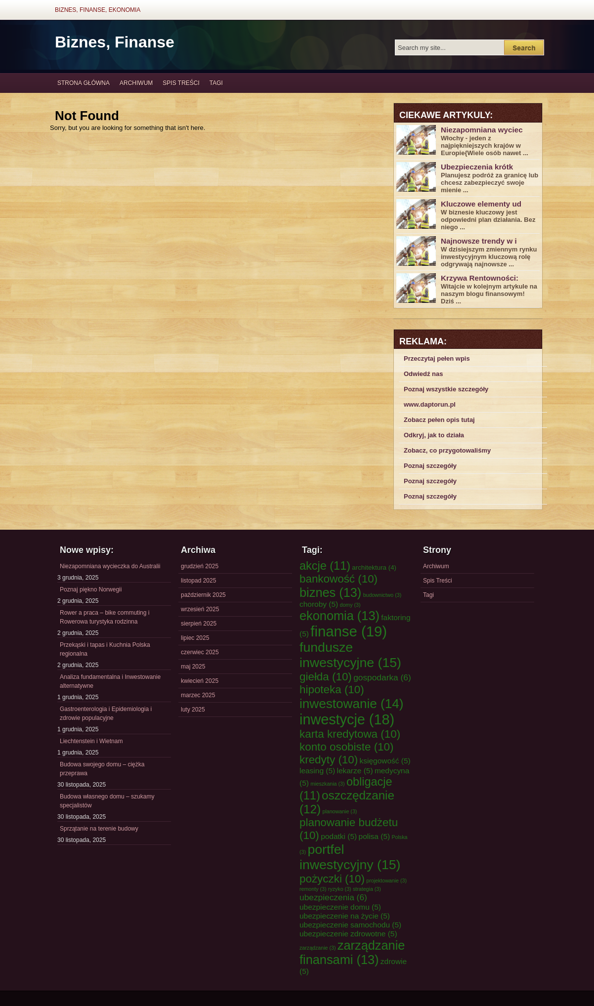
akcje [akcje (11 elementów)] (324, 565)
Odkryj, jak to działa (434, 435)
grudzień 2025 (199, 566)
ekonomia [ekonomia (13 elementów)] (339, 616)
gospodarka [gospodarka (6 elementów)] (382, 677)
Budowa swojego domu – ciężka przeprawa (102, 769)
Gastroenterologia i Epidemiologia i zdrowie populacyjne (106, 713)
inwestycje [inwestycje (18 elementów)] (346, 719)
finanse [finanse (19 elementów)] (348, 631)
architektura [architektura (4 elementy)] (374, 567)
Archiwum (136, 83)
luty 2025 (193, 709)
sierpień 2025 (198, 623)
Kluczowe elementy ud (481, 204)
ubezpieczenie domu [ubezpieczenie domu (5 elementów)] (340, 907)
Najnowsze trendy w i (479, 241)
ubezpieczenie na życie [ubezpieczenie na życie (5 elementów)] (344, 916)
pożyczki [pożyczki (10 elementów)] (332, 879)
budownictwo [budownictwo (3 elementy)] (382, 595)
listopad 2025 (198, 580)
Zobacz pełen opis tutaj (439, 419)
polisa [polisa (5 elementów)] (374, 836)
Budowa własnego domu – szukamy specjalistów (107, 801)
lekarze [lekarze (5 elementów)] (355, 770)
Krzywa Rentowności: (479, 278)
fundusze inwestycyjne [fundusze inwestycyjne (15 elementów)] (350, 655)
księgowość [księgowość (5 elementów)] (385, 760)
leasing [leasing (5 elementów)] (317, 770)
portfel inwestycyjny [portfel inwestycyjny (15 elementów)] (349, 857)
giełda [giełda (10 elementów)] (325, 677)
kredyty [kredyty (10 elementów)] (328, 760)
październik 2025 (203, 594)
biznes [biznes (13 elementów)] (330, 592)
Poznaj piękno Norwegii (91, 589)
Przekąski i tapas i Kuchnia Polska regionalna (105, 649)
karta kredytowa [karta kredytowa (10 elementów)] (349, 734)
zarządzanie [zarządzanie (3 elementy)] (317, 948)
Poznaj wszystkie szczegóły (446, 389)
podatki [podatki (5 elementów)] (339, 836)
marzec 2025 (198, 695)
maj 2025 (193, 666)
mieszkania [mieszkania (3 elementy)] (327, 784)
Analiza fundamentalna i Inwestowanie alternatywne (110, 681)
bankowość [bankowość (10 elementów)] (338, 579)
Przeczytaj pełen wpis (437, 358)
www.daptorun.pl (430, 404)
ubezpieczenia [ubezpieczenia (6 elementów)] (333, 897)
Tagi (216, 83)
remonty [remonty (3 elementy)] (312, 889)
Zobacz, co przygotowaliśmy (447, 450)
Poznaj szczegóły (430, 465)
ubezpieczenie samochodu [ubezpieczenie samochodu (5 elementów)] (350, 925)
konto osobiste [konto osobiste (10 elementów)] (346, 747)
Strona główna (83, 83)
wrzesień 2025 (200, 609)
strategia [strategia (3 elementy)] (367, 889)
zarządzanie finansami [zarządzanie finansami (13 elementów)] (352, 952)
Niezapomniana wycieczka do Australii (110, 566)
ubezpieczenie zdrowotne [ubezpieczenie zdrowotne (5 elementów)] (348, 933)
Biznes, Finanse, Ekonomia (97, 9)
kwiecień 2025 (199, 680)
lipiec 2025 (195, 637)
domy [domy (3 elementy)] (350, 605)
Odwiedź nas (423, 373)
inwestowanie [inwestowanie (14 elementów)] (351, 703)
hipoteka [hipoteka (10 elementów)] (331, 689)
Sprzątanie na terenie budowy (99, 828)
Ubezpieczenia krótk (477, 167)
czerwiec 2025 (200, 652)
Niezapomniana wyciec (482, 130)
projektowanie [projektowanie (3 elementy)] (386, 880)
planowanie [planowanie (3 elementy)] (339, 811)
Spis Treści (181, 83)
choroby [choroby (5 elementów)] (318, 604)
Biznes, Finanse (114, 42)
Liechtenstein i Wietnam (91, 741)
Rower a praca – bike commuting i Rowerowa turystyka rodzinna (104, 617)
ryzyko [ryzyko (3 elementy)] (339, 889)
